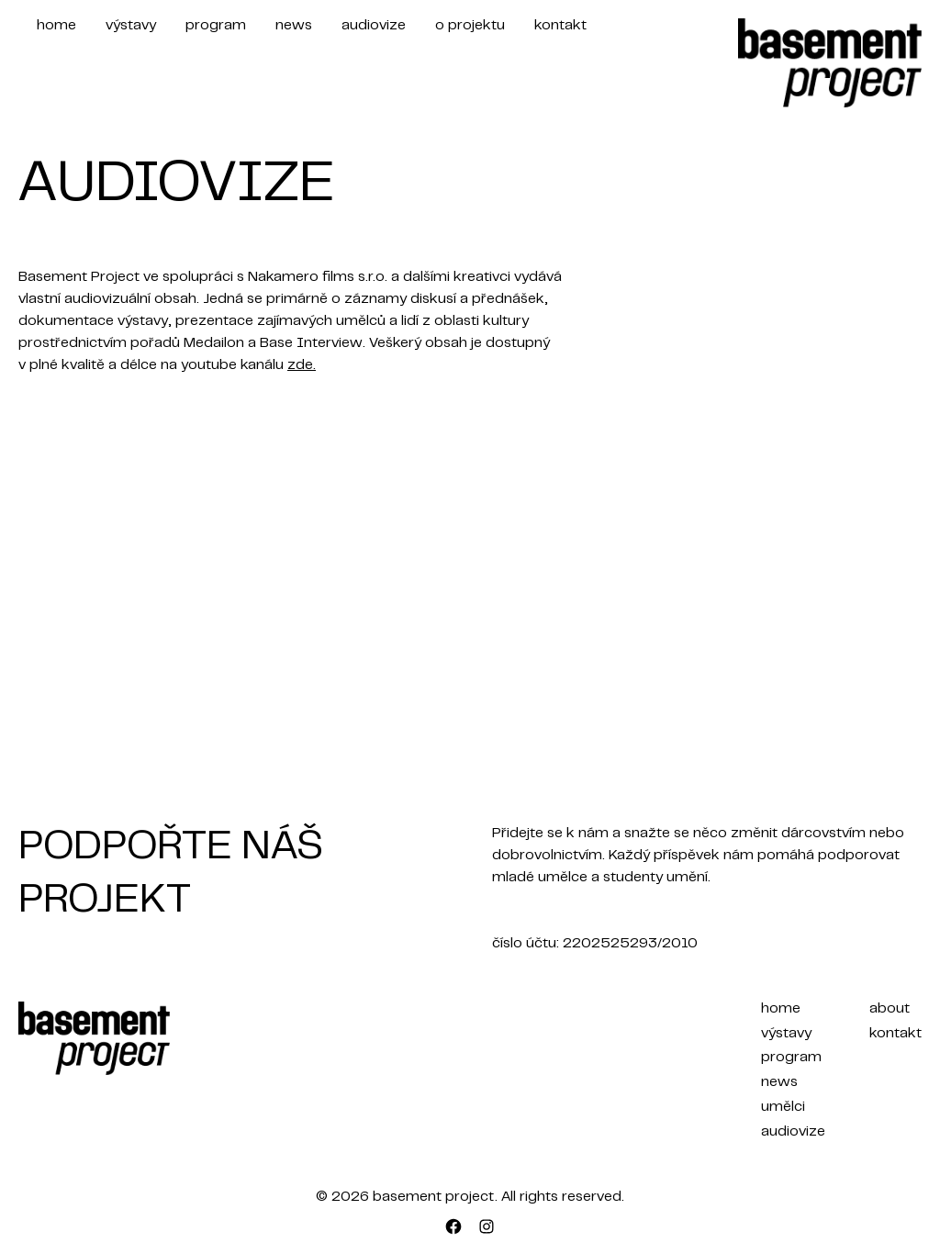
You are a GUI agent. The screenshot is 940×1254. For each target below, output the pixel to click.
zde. (301, 365)
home (56, 25)
